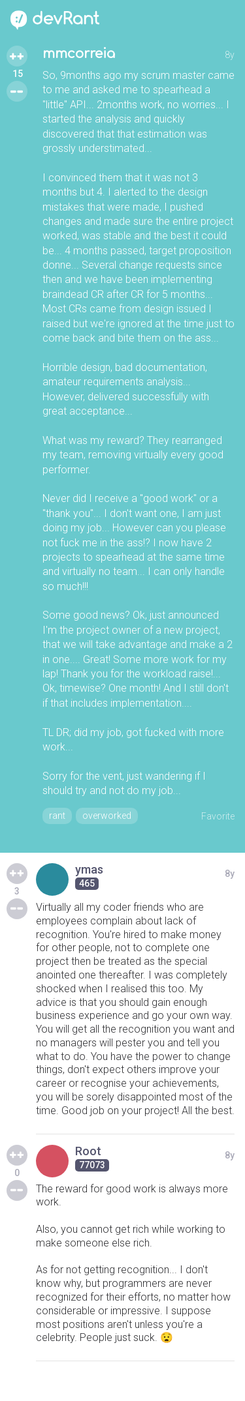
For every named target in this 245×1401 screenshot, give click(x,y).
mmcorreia (78, 53)
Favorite (218, 816)
